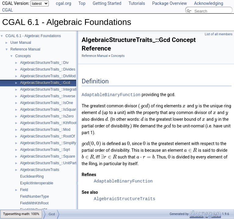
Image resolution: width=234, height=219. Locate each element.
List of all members (218, 34)
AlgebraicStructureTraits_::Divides (47, 69)
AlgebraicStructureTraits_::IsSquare (49, 109)
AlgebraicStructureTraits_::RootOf (47, 136)
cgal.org (63, 3)
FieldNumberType (34, 196)
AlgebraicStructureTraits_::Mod (45, 129)
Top (82, 3)
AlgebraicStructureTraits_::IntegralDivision (54, 89)
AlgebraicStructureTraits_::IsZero (47, 116)
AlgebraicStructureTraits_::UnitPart (48, 163)
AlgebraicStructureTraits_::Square (47, 156)
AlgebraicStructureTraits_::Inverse (47, 96)
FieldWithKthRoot (34, 203)
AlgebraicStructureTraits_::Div (44, 63)
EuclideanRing (32, 176)
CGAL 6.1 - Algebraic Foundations (33, 36)
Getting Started (107, 3)
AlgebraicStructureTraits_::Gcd (45, 83)
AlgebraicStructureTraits (39, 170)
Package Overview (169, 3)
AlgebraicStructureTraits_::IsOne (46, 103)
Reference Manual (25, 49)
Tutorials (137, 3)
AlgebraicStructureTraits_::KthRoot (48, 123)
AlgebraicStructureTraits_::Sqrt (45, 150)
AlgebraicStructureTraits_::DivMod (48, 76)
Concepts (23, 56)
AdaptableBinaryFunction (111, 94)
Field (24, 190)
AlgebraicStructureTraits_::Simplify (48, 143)
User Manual (20, 42)
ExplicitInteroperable (36, 183)
